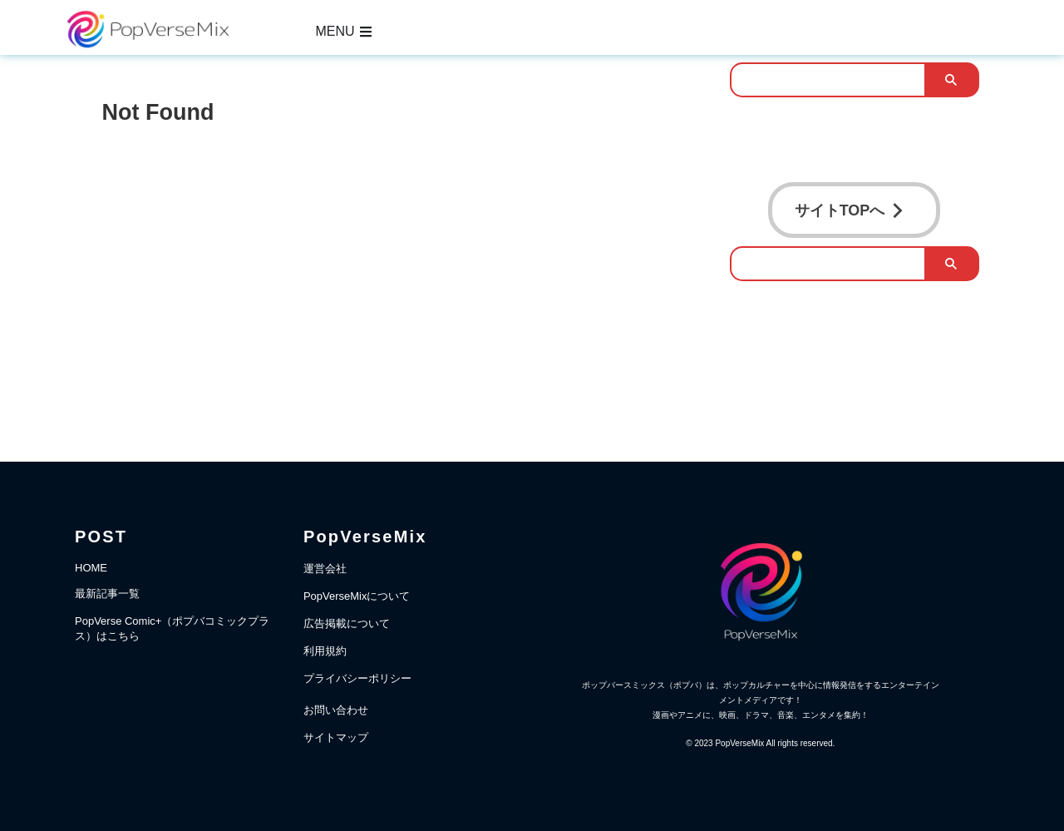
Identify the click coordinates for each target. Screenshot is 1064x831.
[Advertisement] (399, 262)
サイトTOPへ (850, 207)
